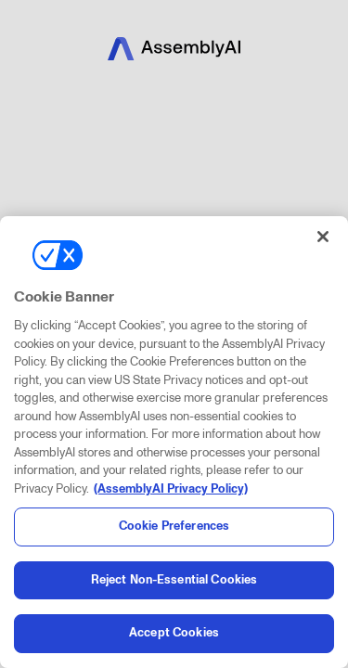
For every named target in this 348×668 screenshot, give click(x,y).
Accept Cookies (174, 632)
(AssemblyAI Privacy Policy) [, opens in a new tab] (171, 489)
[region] (174, 442)
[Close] (323, 236)
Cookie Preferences (174, 526)
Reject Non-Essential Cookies (174, 580)
